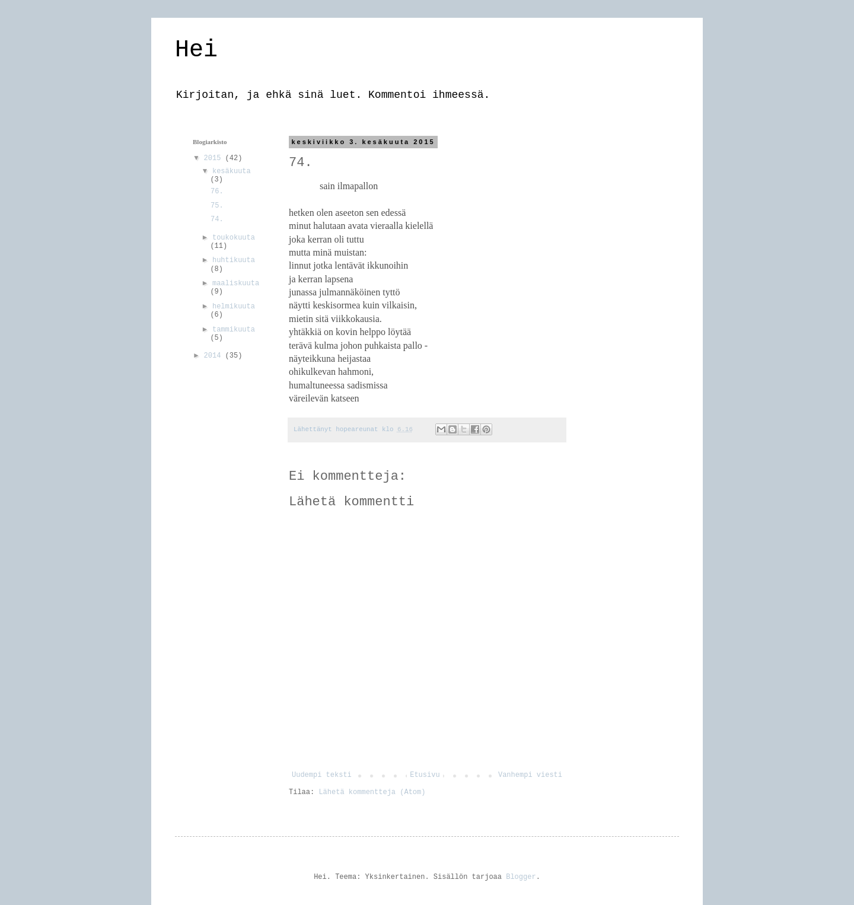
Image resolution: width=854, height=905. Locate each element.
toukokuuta (233, 238)
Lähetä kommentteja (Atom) (371, 792)
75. (217, 206)
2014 (214, 356)
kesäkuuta (231, 171)
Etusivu (424, 775)
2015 (214, 158)
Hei (196, 50)
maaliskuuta (235, 283)
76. (217, 191)
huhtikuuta (233, 260)
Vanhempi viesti (530, 775)
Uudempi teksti (322, 775)
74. (217, 219)
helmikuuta (233, 306)
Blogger (521, 877)
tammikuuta (233, 330)
